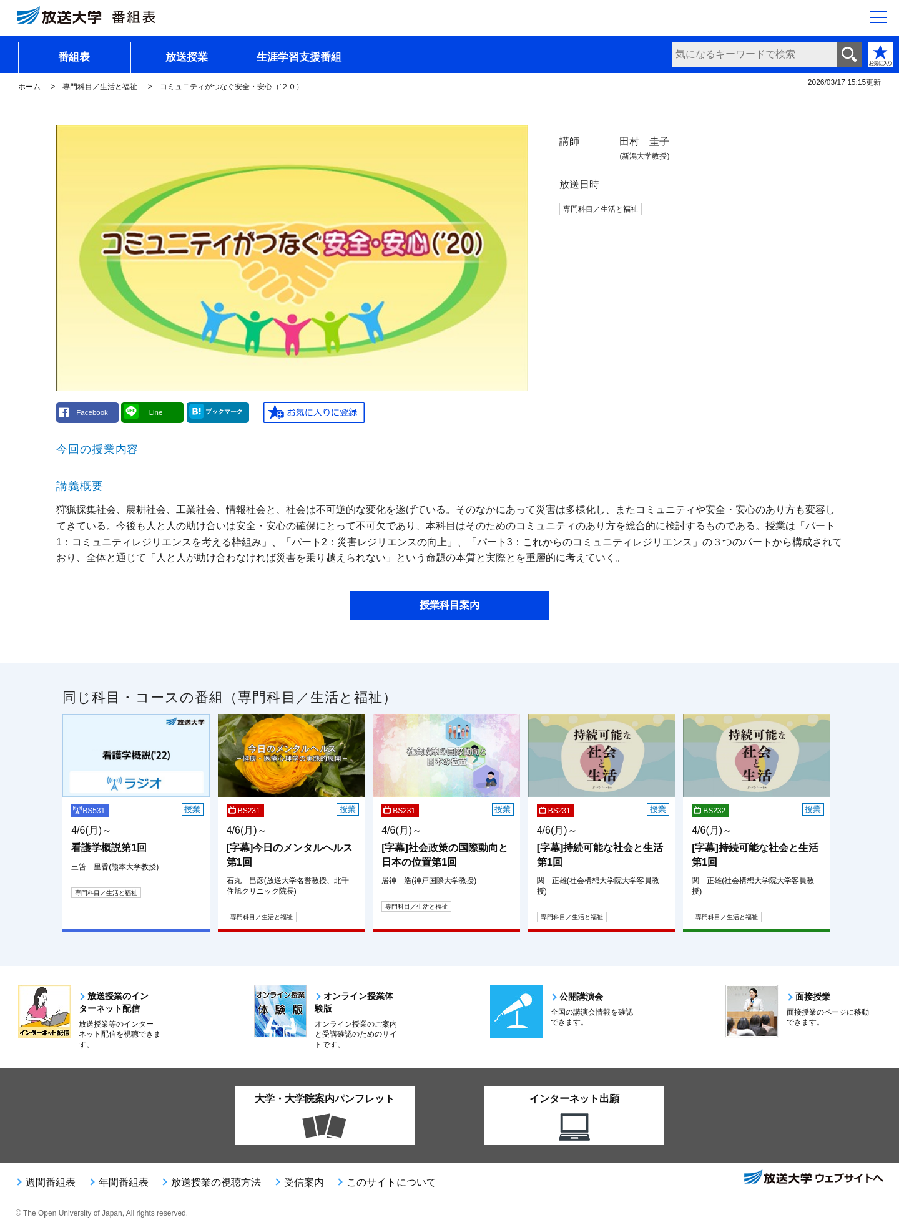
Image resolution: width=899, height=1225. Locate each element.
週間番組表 (51, 1182)
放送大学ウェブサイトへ (812, 1178)
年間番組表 (124, 1182)
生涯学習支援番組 (299, 57)
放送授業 (186, 57)
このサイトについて (391, 1182)
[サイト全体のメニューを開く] (878, 19)
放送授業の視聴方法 (216, 1182)
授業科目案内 (449, 605)
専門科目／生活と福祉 (99, 86)
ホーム (29, 86)
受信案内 (304, 1182)
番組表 (74, 57)
